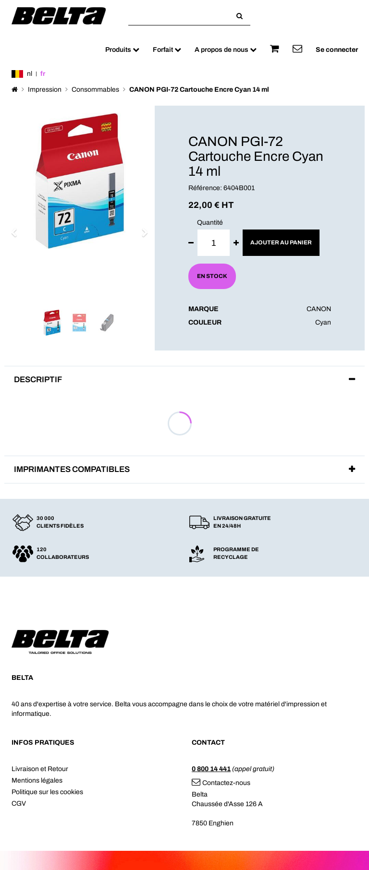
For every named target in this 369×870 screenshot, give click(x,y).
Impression (45, 89)
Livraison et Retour (40, 769)
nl (29, 73)
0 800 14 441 (211, 769)
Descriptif (38, 379)
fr (42, 73)
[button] (17, 228)
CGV (19, 803)
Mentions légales (37, 780)
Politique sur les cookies (47, 792)
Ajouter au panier (281, 242)
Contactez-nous (221, 782)
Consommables (95, 89)
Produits (122, 49)
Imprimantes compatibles (72, 469)
